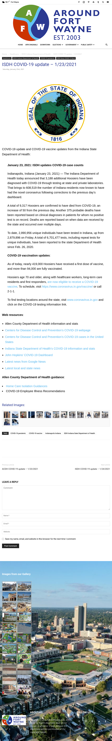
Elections (58, 45)
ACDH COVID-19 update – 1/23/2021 (20, 469)
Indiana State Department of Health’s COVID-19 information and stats (50, 348)
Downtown (45, 45)
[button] (106, 44)
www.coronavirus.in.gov (82, 299)
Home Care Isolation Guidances (26, 386)
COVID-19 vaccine (35, 433)
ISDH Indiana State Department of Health (79, 433)
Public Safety (87, 45)
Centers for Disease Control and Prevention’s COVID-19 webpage (48, 330)
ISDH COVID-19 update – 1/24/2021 (92, 469)
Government (72, 45)
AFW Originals (31, 45)
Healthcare (14, 54)
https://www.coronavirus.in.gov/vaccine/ (67, 286)
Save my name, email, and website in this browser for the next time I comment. (40, 539)
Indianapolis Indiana (53, 433)
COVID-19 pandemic (48, 58)
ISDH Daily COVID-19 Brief (66, 58)
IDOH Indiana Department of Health (36, 54)
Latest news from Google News (25, 361)
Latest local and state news (22, 368)
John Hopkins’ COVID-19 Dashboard (29, 355)
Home (20, 45)
